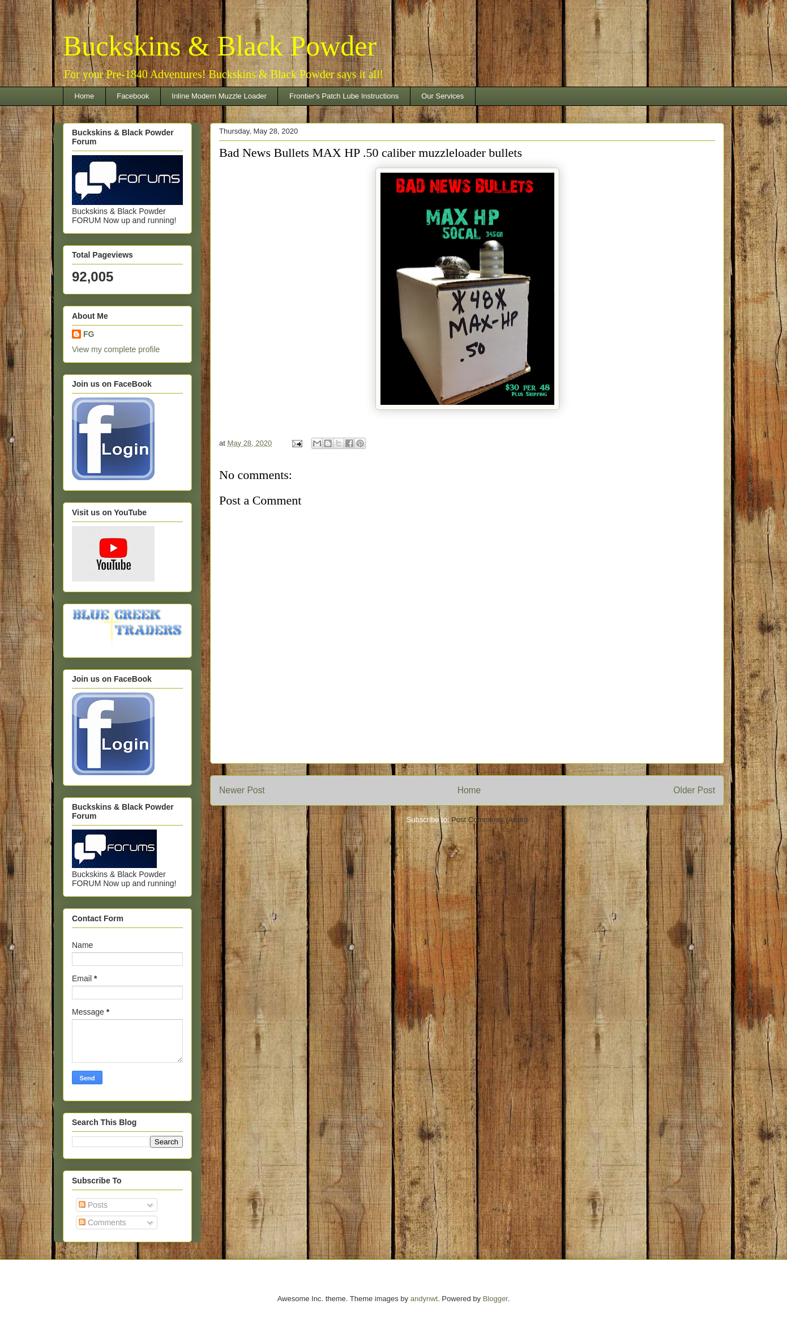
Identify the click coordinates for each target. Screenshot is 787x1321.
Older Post (694, 790)
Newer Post (242, 790)
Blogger (495, 1298)
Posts (93, 1204)
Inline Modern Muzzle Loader (219, 96)
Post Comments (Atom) (489, 819)
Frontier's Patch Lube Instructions (344, 96)
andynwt (424, 1298)
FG (88, 334)
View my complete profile (116, 349)
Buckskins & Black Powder (220, 46)
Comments (102, 1222)
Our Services (442, 96)
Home (85, 96)
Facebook (133, 96)
